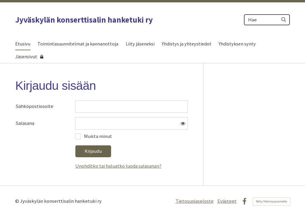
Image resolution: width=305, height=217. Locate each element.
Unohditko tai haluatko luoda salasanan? (118, 166)
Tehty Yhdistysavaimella (271, 201)
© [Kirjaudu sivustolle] (17, 201)
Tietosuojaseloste (194, 201)
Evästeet (226, 201)
